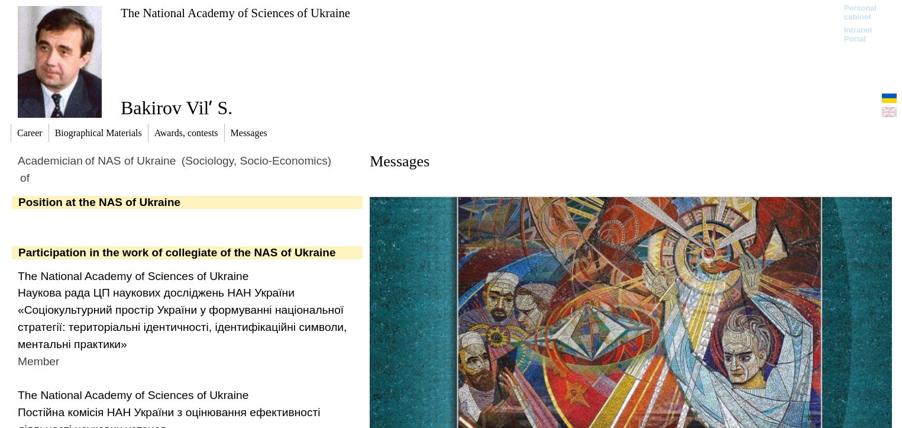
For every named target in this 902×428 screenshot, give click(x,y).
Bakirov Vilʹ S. (176, 107)
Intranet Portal (858, 34)
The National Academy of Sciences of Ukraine (235, 13)
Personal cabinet (860, 12)
